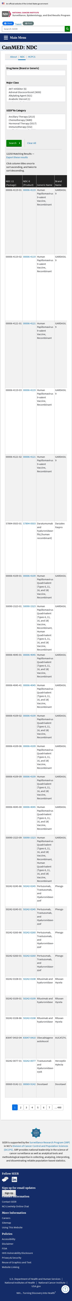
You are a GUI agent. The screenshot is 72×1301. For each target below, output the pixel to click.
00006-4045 (29, 654)
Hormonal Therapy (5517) (35, 123)
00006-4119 (29, 190)
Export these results (17, 157)
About (13, 56)
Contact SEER (9, 1201)
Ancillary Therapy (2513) (35, 116)
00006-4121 (29, 323)
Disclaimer (7, 1243)
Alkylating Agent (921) (35, 95)
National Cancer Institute (52, 1282)
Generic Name (44, 185)
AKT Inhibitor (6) (35, 89)
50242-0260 (29, 932)
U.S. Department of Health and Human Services (35, 1278)
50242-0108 (29, 978)
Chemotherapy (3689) (35, 120)
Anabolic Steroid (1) (35, 99)
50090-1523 (29, 606)
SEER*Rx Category (16, 110)
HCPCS (31, 56)
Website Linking (10, 1267)
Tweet (18, 24)
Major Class (12, 82)
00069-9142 (29, 1084)
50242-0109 (29, 998)
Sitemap (6, 1222)
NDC (22, 56)
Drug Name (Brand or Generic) (22, 68)
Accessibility (8, 1239)
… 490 (58, 1107)
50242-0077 (29, 1060)
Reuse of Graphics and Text (16, 1262)
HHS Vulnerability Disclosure (17, 1253)
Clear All (31, 143)
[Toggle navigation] (15, 38)
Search (13, 143)
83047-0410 (29, 1037)
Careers (6, 1218)
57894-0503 (29, 523)
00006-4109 (29, 575)
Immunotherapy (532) (35, 127)
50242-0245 (29, 886)
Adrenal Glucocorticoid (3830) (35, 92)
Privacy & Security (11, 1257)
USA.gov (36, 1286)
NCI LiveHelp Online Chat (15, 1206)
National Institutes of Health (20, 1282)
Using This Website (12, 1227)
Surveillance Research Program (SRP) (49, 1142)
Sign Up (9, 1193)
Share (9, 23)
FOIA (4, 1248)
